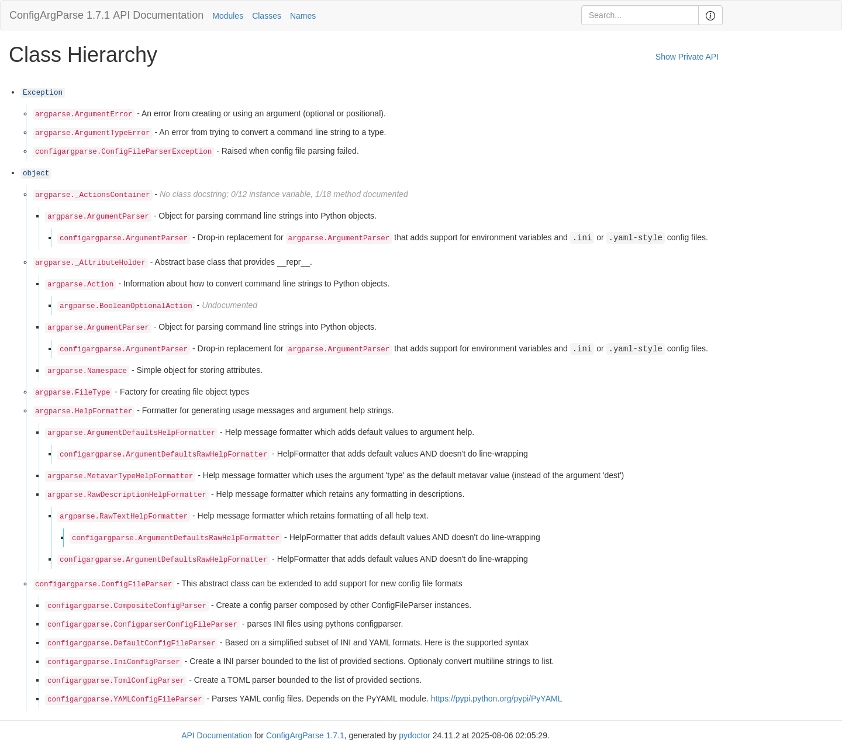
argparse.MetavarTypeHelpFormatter (120, 476)
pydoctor (414, 735)
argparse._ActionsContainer (92, 195)
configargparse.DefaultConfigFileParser (131, 644)
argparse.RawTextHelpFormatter (124, 517)
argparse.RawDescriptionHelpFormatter (126, 495)
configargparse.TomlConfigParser (115, 681)
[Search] (640, 15)
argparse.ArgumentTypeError (92, 133)
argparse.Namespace (87, 371)
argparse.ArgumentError (83, 114)
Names (303, 15)
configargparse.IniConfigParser (113, 662)
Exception (43, 93)
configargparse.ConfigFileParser (103, 584)
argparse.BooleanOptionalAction (126, 306)
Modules (227, 15)
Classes (266, 15)
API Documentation (158, 15)
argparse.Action (80, 285)
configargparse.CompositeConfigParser (126, 606)
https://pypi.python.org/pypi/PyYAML (497, 698)
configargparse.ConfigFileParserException (123, 152)
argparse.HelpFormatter (83, 411)
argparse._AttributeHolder (90, 263)
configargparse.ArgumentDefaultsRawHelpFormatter (163, 455)
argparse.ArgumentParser (98, 217)
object (36, 174)
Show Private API (687, 56)
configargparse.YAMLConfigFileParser (124, 700)
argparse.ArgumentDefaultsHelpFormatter (131, 433)
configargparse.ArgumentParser (124, 238)
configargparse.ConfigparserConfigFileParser (142, 625)
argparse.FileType (72, 393)
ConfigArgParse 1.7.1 (59, 15)
